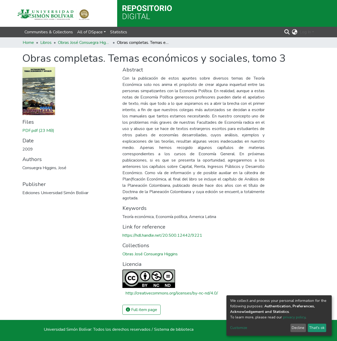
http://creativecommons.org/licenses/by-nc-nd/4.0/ (172, 293)
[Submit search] (287, 32)
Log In (305, 32)
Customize (238, 327)
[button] (294, 32)
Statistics (118, 32)
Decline (298, 327)
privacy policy (294, 317)
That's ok (317, 327)
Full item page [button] (141, 310)
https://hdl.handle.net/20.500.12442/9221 (162, 235)
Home (28, 42)
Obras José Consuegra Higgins (84, 42)
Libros (46, 42)
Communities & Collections (48, 32)
